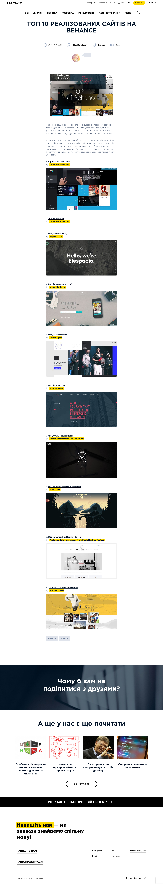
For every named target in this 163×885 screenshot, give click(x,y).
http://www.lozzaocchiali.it (60, 436)
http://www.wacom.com (59, 162)
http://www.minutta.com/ (60, 284)
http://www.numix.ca (57, 335)
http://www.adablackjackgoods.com (64, 486)
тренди (64, 638)
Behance (52, 638)
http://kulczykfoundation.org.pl (63, 587)
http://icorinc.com (56, 385)
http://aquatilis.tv (56, 218)
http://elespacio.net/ (57, 234)
